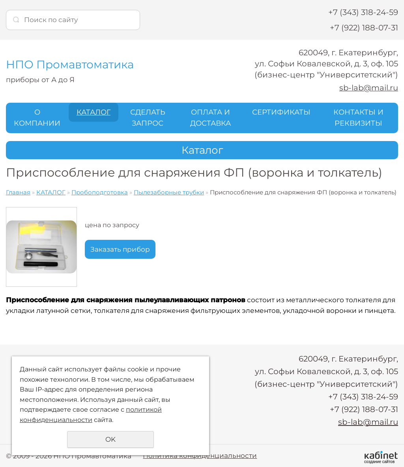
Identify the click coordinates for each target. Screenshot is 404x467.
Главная (18, 192)
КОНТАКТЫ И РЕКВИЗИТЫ (358, 117)
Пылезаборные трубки (169, 192)
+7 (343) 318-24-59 (363, 12)
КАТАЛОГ (93, 111)
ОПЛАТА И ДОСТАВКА (210, 117)
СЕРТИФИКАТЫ (281, 111)
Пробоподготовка (99, 192)
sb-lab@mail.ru (368, 87)
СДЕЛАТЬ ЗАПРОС (147, 117)
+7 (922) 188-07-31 (364, 27)
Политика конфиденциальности (200, 455)
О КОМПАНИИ (37, 117)
